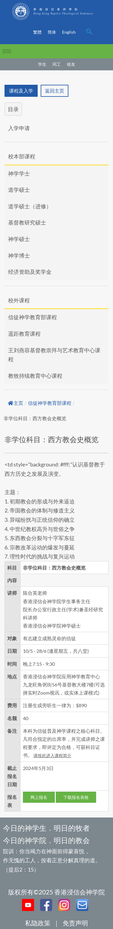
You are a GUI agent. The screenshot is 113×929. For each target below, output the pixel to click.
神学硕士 (19, 239)
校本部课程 (21, 156)
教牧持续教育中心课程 (35, 375)
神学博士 (19, 255)
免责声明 (75, 923)
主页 (15, 403)
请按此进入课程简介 (52, 755)
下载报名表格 (76, 797)
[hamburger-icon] (7, 51)
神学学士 (19, 173)
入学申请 (19, 128)
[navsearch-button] (89, 32)
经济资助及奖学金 (30, 271)
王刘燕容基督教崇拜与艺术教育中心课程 (54, 355)
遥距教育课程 (24, 333)
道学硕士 (19, 189)
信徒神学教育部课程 (32, 317)
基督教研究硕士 (27, 222)
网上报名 (38, 797)
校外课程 (19, 300)
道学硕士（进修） (30, 206)
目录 (13, 109)
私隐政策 (37, 923)
